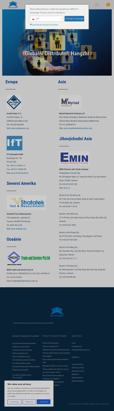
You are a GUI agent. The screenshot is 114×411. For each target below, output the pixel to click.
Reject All (29, 402)
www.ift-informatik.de (19, 173)
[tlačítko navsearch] (108, 4)
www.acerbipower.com (20, 128)
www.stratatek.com (18, 229)
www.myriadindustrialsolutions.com (78, 128)
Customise (14, 402)
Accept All (44, 402)
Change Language (74, 18)
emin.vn (67, 188)
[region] (28, 394)
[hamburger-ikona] (96, 4)
